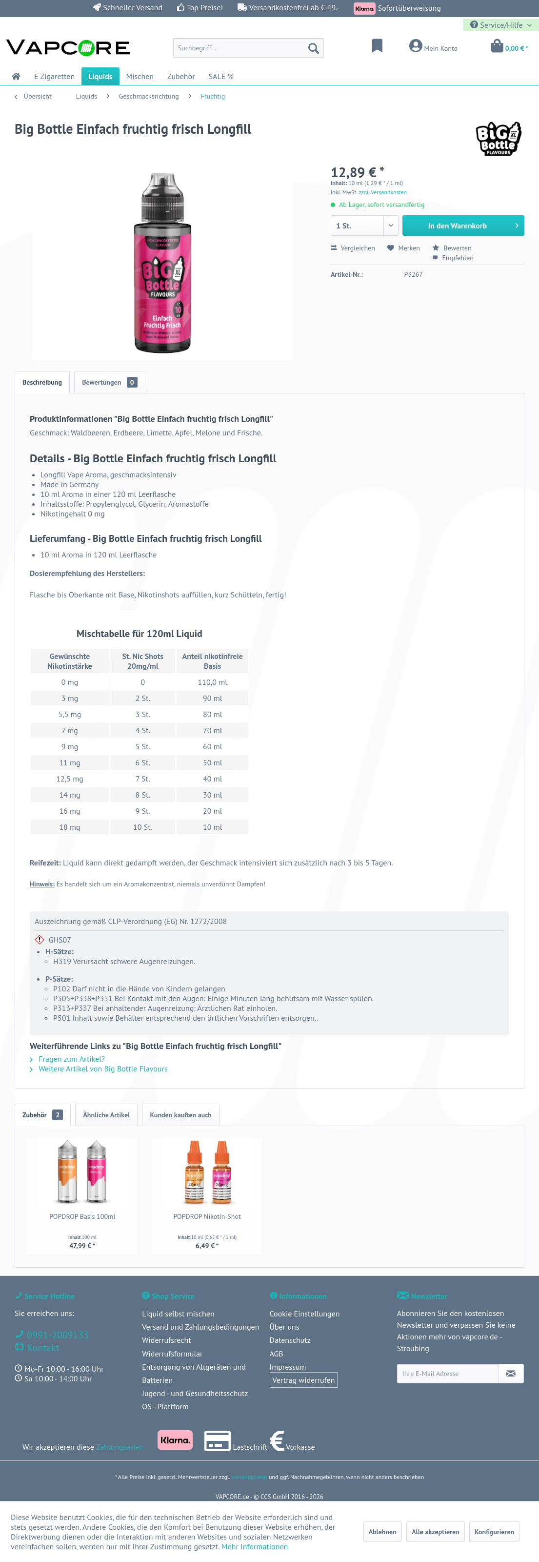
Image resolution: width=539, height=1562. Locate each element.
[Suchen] (313, 48)
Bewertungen (110, 382)
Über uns (284, 1327)
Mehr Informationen (254, 1546)
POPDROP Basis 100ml (82, 1216)
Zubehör (42, 1114)
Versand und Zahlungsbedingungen (200, 1327)
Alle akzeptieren (435, 1531)
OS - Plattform (165, 1406)
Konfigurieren (494, 1531)
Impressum (288, 1367)
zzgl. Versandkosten (383, 192)
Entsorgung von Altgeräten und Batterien (194, 1373)
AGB (276, 1353)
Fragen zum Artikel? (67, 1059)
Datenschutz (290, 1340)
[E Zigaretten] (54, 76)
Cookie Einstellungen (305, 1313)
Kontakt (41, 1347)
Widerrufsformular (172, 1353)
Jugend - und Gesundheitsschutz (195, 1393)
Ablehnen (383, 1531)
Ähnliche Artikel (106, 1114)
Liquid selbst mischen (178, 1313)
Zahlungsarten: (121, 1447)
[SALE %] (221, 76)
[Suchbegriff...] (248, 48)
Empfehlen (453, 257)
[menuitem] (248, 48)
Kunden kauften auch (180, 1114)
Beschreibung (42, 382)
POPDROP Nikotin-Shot (207, 1216)
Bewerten (452, 248)
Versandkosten (249, 1476)
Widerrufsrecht (166, 1340)
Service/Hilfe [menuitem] (497, 25)
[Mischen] (140, 76)
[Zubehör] (181, 76)
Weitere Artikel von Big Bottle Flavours (99, 1068)
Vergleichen (353, 248)
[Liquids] (100, 76)
